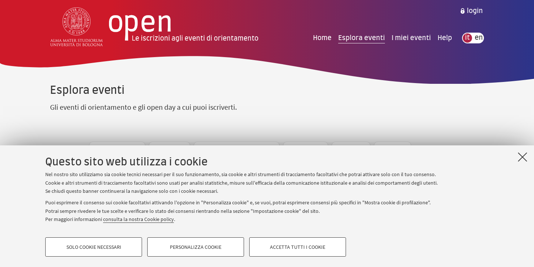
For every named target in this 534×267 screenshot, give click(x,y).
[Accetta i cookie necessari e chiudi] (522, 157)
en (479, 37)
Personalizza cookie (195, 247)
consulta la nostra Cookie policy (138, 219)
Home (322, 37)
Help (445, 37)
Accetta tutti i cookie (297, 247)
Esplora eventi (361, 37)
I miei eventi (411, 37)
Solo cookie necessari (93, 247)
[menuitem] (471, 11)
